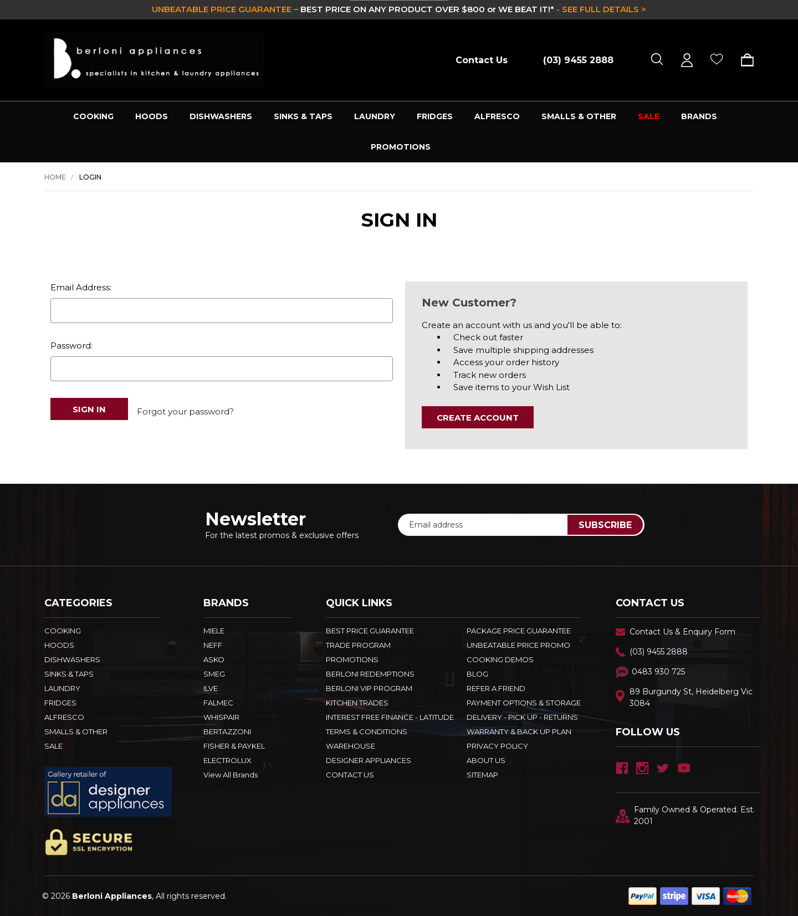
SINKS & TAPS (303, 116)
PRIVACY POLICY (497, 745)
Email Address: (80, 287)
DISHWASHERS (221, 116)
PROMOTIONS (401, 147)
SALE (648, 116)
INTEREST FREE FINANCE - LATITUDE (390, 717)
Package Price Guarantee (519, 630)
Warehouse (350, 745)
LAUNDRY (374, 116)
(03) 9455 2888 (659, 652)
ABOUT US (486, 760)
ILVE (210, 688)
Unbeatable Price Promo (518, 645)
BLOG (477, 673)
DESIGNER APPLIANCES (368, 760)
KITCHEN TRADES (357, 702)
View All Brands (230, 774)
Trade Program (358, 645)
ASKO (213, 659)
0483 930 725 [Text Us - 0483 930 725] (658, 672)
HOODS (151, 116)
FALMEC (218, 702)
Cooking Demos (500, 659)
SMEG (214, 673)
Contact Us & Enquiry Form (682, 632)
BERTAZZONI (227, 731)
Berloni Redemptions (370, 673)
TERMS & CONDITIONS (366, 731)
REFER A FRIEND (496, 688)
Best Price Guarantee (370, 630)
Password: (71, 345)
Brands (699, 116)
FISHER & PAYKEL (234, 745)
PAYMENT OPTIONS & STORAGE (524, 702)
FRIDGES (435, 116)
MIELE (213, 630)
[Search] (657, 60)
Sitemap (482, 774)
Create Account (478, 417)
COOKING (93, 116)
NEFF (212, 645)
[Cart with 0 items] (743, 59)
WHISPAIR (221, 717)
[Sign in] (686, 60)
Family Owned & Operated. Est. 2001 (685, 815)
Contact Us (482, 60)
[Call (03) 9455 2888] (572, 60)
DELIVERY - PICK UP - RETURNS (522, 717)
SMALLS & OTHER (578, 116)
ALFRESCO (497, 116)
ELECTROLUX (227, 760)
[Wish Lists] (717, 60)
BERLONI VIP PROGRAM (369, 688)
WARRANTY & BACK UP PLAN (519, 731)
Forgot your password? (185, 408)
